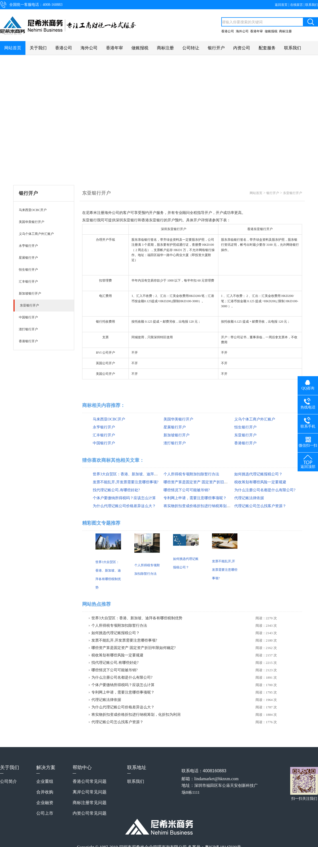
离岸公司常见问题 (90, 792)
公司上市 (44, 813)
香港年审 (256, 31)
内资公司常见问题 (90, 813)
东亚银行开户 (292, 193)
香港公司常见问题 (90, 781)
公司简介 (8, 781)
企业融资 (44, 802)
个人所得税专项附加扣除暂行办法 (191, 474)
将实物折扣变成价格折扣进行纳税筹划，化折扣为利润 (208, 506)
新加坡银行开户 (176, 435)
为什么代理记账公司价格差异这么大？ (124, 506)
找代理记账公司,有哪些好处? (116, 490)
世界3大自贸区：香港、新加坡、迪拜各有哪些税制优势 (138, 474)
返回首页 (281, 5)
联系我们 (311, 5)
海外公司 (242, 31)
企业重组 (44, 781)
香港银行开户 (245, 443)
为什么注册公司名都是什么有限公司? (264, 490)
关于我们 (38, 48)
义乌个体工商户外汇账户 (254, 419)
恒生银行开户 (245, 427)
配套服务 (267, 48)
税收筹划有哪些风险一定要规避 (260, 482)
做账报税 (271, 31)
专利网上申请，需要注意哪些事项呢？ (195, 498)
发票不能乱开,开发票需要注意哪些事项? (125, 482)
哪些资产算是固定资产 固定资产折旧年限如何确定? (206, 482)
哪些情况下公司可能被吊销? (187, 490)
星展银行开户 (175, 427)
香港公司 (227, 31)
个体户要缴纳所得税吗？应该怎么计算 (124, 498)
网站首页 (12, 48)
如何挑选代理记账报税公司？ (258, 474)
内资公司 (241, 48)
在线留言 (297, 5)
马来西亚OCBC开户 (109, 419)
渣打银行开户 (175, 443)
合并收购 (44, 792)
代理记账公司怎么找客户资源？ (260, 506)
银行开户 (216, 48)
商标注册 (285, 31)
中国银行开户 (104, 443)
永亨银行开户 (104, 427)
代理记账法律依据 (249, 498)
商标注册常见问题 (90, 802)
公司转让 (190, 48)
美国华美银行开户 (178, 419)
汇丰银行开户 (104, 435)
